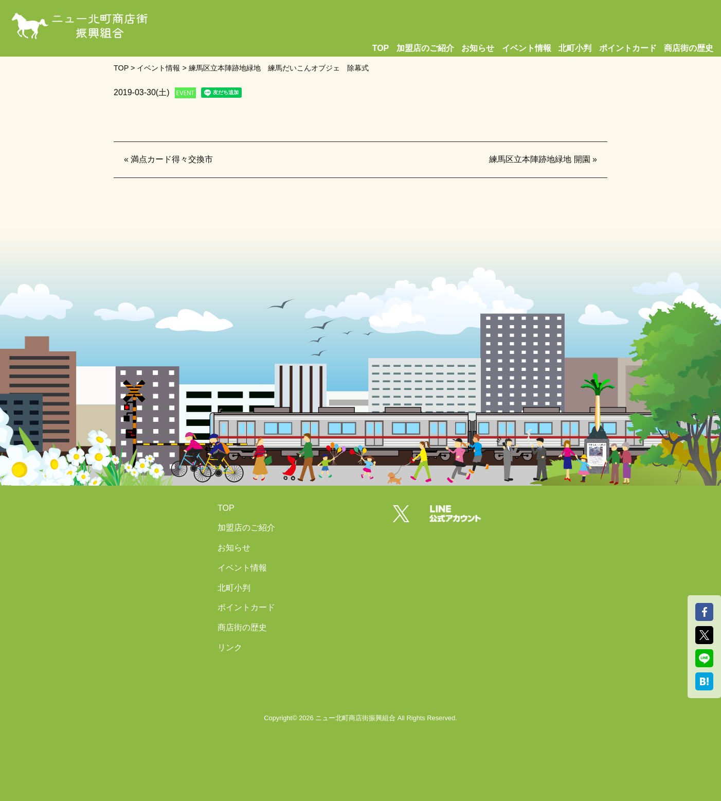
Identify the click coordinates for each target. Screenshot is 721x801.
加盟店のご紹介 (425, 48)
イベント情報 (526, 48)
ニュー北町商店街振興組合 (355, 718)
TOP (380, 48)
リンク (230, 647)
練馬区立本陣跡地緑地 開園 (539, 159)
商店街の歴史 (688, 48)
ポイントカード (628, 48)
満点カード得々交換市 (172, 159)
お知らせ (477, 48)
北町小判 (574, 48)
